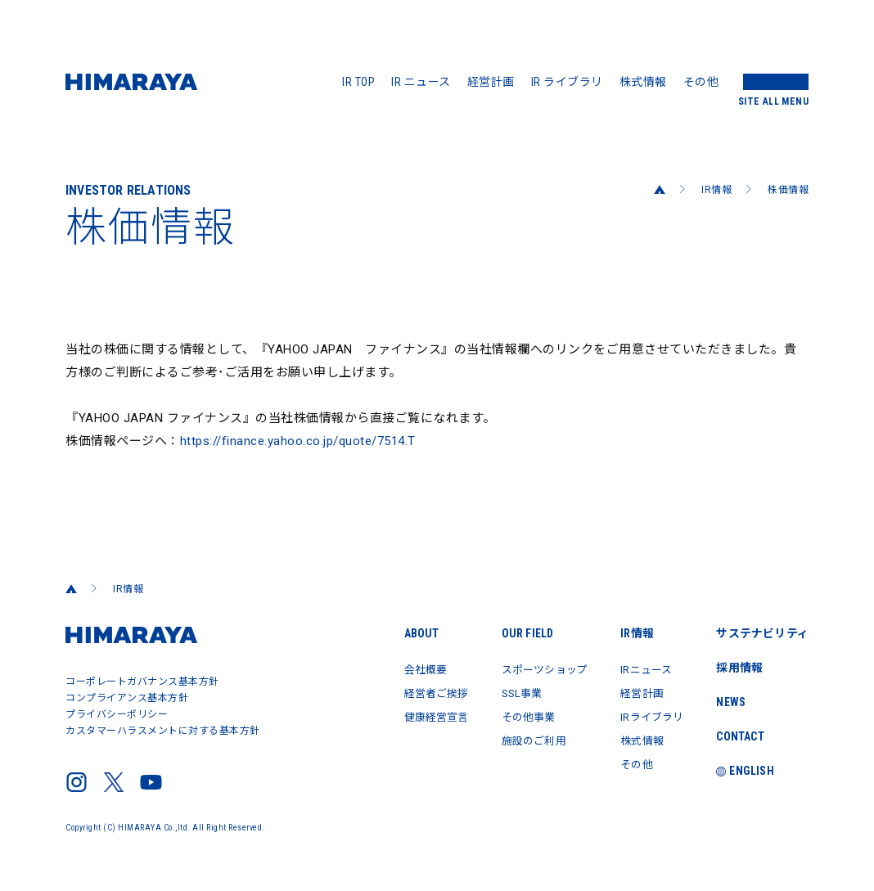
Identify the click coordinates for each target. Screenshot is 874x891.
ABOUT (399, 633)
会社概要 (404, 669)
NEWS (729, 702)
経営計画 (491, 81)
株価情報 (788, 190)
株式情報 (643, 81)
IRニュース (640, 669)
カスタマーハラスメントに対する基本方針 (162, 730)
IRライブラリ (647, 715)
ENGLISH (744, 770)
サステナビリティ (761, 633)
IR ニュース (421, 81)
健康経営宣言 (416, 715)
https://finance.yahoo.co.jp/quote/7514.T (298, 441)
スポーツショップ (531, 669)
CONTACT (739, 736)
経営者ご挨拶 (416, 692)
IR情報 (716, 190)
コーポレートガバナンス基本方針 (142, 681)
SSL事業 (507, 692)
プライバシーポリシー (116, 714)
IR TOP (358, 81)
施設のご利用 (520, 738)
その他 (701, 81)
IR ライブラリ (567, 81)
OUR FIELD (511, 633)
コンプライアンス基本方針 (126, 698)
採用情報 (738, 667)
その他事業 (514, 715)
